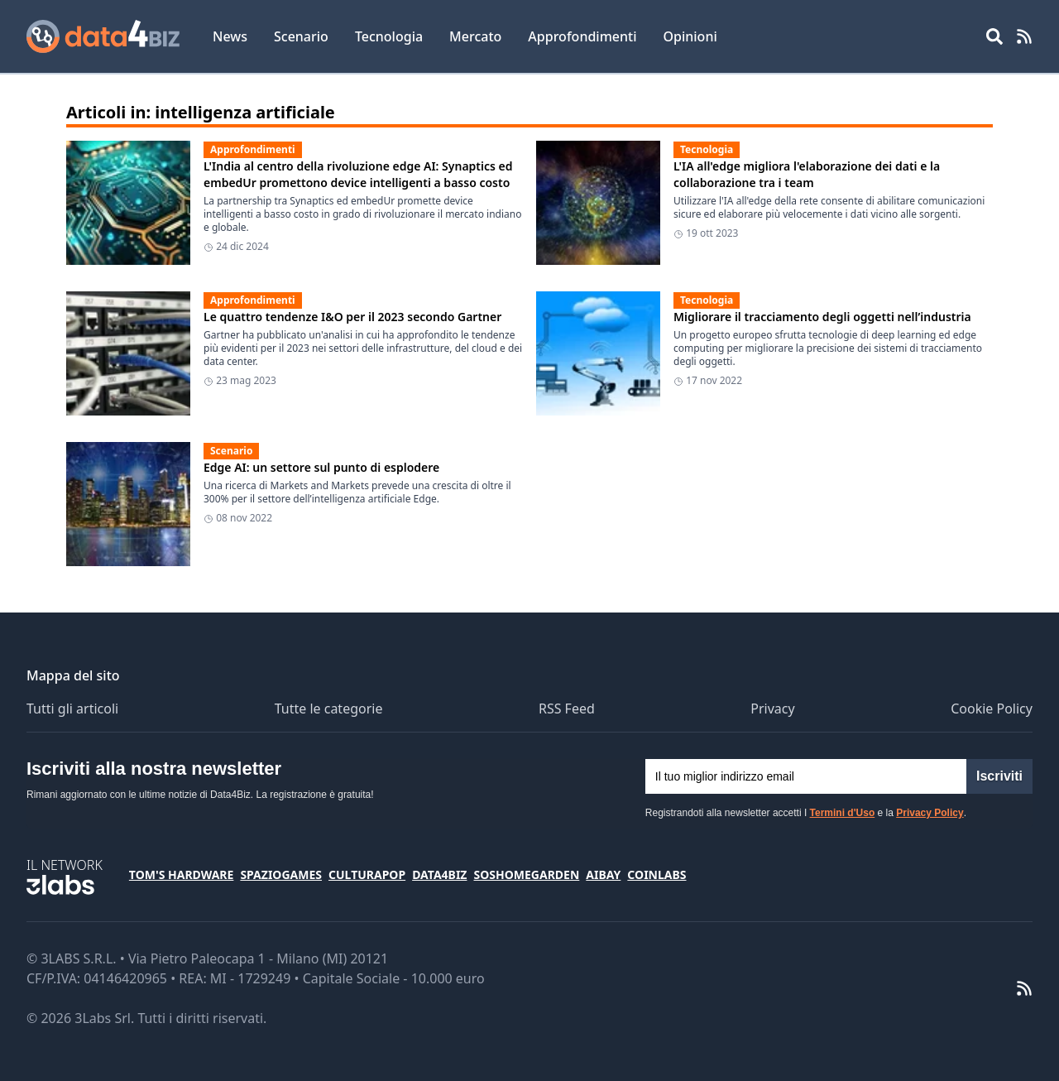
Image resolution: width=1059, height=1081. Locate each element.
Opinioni (689, 36)
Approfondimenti (582, 36)
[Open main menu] (994, 36)
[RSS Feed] (1024, 36)
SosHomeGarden (526, 874)
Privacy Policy (929, 813)
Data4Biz (439, 874)
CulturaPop (366, 874)
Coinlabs (656, 874)
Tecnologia (389, 36)
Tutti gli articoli (72, 708)
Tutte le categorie (329, 708)
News (230, 36)
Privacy (772, 708)
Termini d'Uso (842, 813)
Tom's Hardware (181, 874)
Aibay (603, 874)
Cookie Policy (992, 708)
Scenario (301, 36)
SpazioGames (281, 874)
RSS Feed (567, 708)
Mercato (475, 36)
